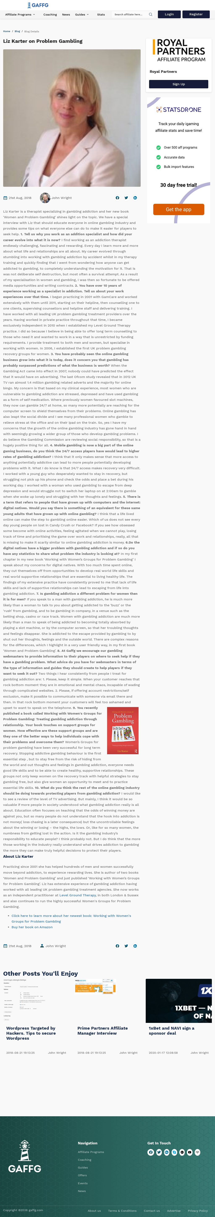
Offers (82, 1175)
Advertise (174, 1210)
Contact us (152, 1210)
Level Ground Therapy (77, 895)
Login (169, 14)
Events (83, 1183)
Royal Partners (163, 71)
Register (196, 14)
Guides (80, 14)
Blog (17, 31)
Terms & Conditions (122, 1210)
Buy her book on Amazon (32, 927)
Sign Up (179, 84)
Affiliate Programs (18, 14)
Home (6, 31)
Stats (101, 14)
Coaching (50, 14)
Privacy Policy (198, 1210)
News (66, 14)
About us (94, 1210)
